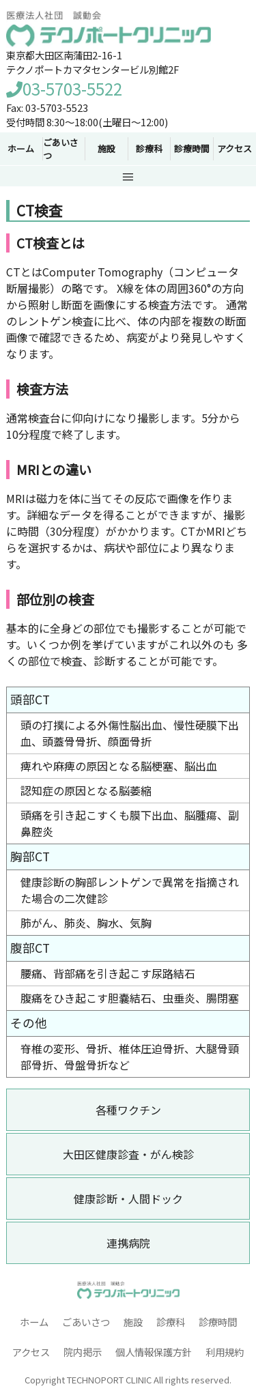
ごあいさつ (86, 1322)
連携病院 (128, 1243)
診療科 (170, 1322)
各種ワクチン (128, 1110)
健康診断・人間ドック (128, 1198)
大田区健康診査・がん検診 (128, 1154)
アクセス (234, 148)
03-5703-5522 (64, 88)
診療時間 (218, 1322)
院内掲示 (82, 1352)
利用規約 (224, 1352)
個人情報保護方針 (153, 1352)
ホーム (34, 1322)
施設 (133, 1322)
